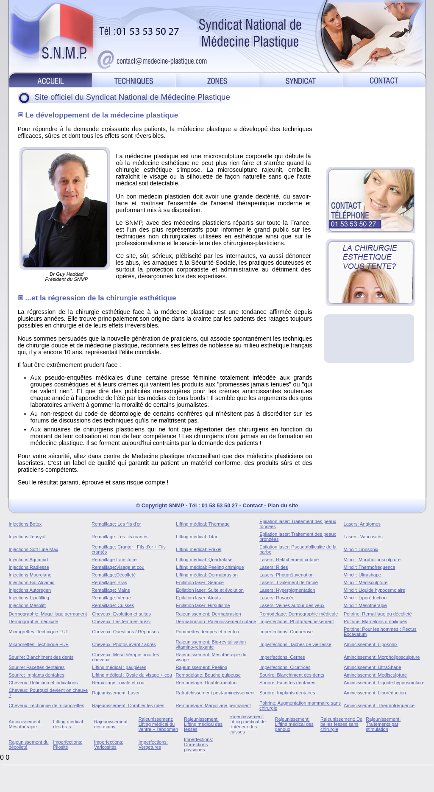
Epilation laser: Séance (200, 582)
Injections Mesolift (27, 605)
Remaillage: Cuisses (113, 605)
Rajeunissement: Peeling (201, 667)
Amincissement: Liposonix (371, 644)
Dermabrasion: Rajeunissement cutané (215, 621)
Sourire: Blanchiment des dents (41, 657)
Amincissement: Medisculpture (375, 674)
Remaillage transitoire (114, 559)
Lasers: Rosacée (277, 597)
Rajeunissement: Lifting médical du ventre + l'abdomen (158, 724)
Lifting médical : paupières (119, 667)
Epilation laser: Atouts (198, 597)
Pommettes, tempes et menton (207, 631)
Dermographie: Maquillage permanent (48, 613)
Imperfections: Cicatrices (284, 667)
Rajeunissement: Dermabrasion (208, 613)
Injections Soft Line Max (33, 549)
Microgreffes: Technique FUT (39, 631)
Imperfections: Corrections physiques (198, 744)
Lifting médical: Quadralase (204, 559)
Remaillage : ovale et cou (118, 682)
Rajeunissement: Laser (116, 692)
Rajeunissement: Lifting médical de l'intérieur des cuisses (247, 724)
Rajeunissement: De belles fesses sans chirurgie (341, 724)
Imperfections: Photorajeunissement (296, 621)
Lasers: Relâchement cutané (289, 559)
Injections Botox (25, 523)
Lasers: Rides (273, 567)
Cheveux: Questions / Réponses (125, 631)
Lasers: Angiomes (362, 523)
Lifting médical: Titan (197, 536)
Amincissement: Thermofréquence (379, 705)
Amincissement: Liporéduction (375, 692)
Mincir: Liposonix (361, 549)
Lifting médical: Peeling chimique (210, 567)
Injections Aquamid (28, 559)
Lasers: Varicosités (363, 536)
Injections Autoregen (30, 590)
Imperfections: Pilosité (67, 744)
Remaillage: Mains (111, 590)
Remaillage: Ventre (111, 597)
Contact (252, 505)
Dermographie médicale (33, 621)
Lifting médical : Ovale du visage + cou (132, 674)
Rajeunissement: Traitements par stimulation (383, 724)
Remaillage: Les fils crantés (120, 536)
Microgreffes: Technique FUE (39, 644)
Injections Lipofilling (29, 597)
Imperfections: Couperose (286, 631)
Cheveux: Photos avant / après (124, 644)
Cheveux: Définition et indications (43, 682)
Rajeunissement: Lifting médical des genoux (294, 724)
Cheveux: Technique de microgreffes (46, 705)
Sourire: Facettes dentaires (37, 667)
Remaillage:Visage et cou (118, 567)
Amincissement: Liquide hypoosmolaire (384, 682)
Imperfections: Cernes (282, 657)
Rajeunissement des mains (111, 724)
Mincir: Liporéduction (365, 597)
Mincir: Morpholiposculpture (372, 559)
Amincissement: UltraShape (372, 667)
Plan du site (282, 505)
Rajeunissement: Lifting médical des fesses (203, 724)
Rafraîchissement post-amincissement (214, 692)
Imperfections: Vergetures (153, 744)
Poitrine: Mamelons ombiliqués (375, 621)
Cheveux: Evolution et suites (121, 613)
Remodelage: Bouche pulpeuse (208, 674)
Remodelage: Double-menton (205, 682)
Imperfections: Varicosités (108, 744)
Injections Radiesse (29, 567)
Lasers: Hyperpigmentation (287, 590)
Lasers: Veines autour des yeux (291, 605)
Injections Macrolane (30, 574)
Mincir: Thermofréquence (369, 567)
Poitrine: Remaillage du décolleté (378, 613)
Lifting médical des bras (68, 724)
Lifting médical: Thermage (202, 523)
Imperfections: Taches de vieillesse (295, 644)
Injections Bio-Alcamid (32, 582)
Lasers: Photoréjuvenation (286, 574)
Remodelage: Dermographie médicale (298, 613)
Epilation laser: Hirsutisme (203, 605)
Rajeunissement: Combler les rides (128, 705)
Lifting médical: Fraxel (198, 549)
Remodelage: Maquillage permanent (212, 705)
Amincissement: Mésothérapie (25, 724)
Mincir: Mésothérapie (365, 605)
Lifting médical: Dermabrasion (207, 574)
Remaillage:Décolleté (114, 574)
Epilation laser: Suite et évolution (210, 590)
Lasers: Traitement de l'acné (288, 582)
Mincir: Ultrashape (362, 574)
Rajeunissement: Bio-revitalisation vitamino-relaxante (210, 644)
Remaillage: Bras (109, 582)
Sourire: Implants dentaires (36, 674)
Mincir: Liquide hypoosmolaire (375, 590)
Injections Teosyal (27, 536)
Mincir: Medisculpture (366, 582)
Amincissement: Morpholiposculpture (382, 657)
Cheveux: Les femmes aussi (121, 621)
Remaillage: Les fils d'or (116, 523)
